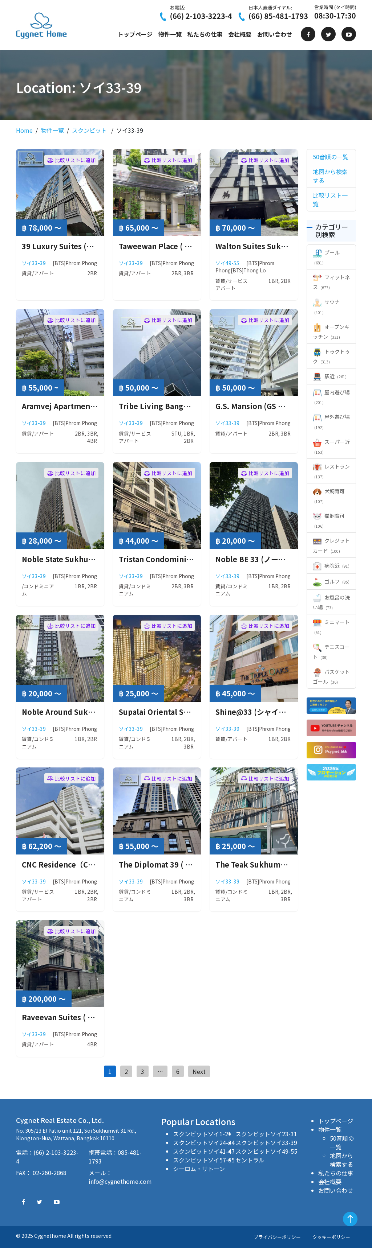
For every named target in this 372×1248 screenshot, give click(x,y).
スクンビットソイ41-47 (204, 1151)
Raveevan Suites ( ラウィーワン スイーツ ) (94, 1017)
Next (199, 1071)
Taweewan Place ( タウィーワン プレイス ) (191, 246)
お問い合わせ (274, 34)
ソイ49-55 (227, 263)
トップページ (135, 34)
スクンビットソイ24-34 (204, 1142)
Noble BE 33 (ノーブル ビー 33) (268, 559)
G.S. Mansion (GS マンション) (266, 406)
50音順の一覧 (342, 1142)
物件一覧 (170, 34)
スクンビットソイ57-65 (204, 1160)
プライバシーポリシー (277, 1236)
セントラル (249, 1160)
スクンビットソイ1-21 (202, 1133)
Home (24, 130)
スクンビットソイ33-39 (266, 1142)
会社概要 (239, 34)
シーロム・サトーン (199, 1168)
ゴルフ (331, 581)
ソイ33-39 (34, 263)
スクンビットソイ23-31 (266, 1133)
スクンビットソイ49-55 (266, 1151)
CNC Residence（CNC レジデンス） (82, 864)
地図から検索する (341, 1160)
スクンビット (89, 130)
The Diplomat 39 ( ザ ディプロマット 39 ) (189, 864)
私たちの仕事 (204, 34)
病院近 (331, 565)
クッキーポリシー (331, 1236)
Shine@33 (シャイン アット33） (270, 712)
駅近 (330, 376)
